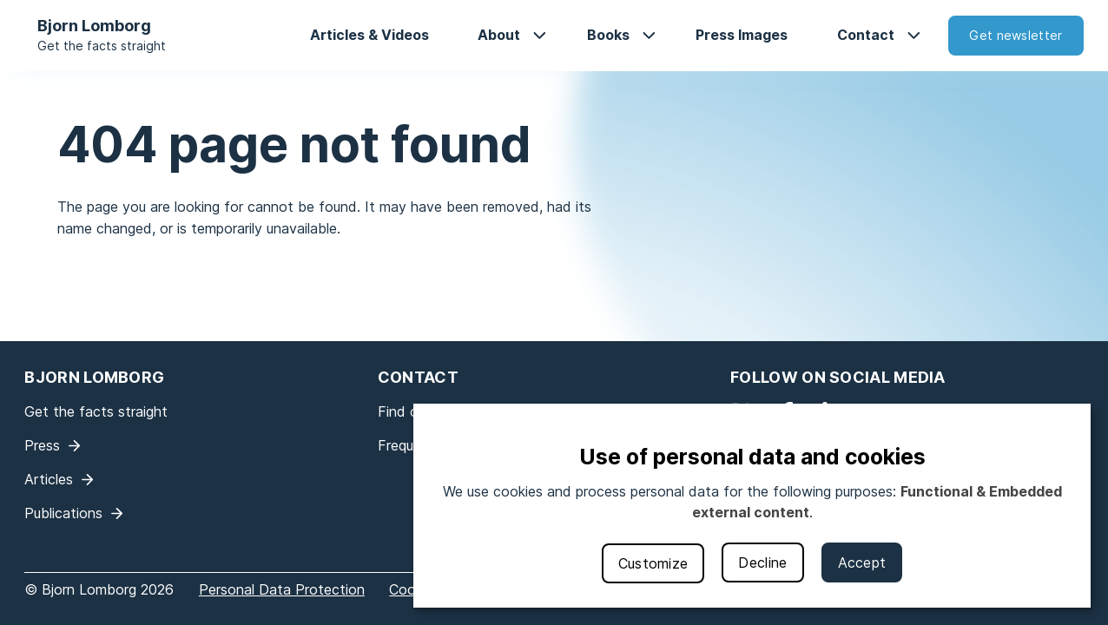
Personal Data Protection (282, 589)
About (499, 34)
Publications (63, 513)
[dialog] (752, 506)
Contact (865, 34)
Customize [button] (653, 563)
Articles (48, 479)
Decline (762, 562)
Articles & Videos (369, 34)
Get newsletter (1015, 35)
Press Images (742, 34)
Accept (862, 562)
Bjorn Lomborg (94, 25)
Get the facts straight (101, 45)
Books (608, 34)
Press (42, 445)
